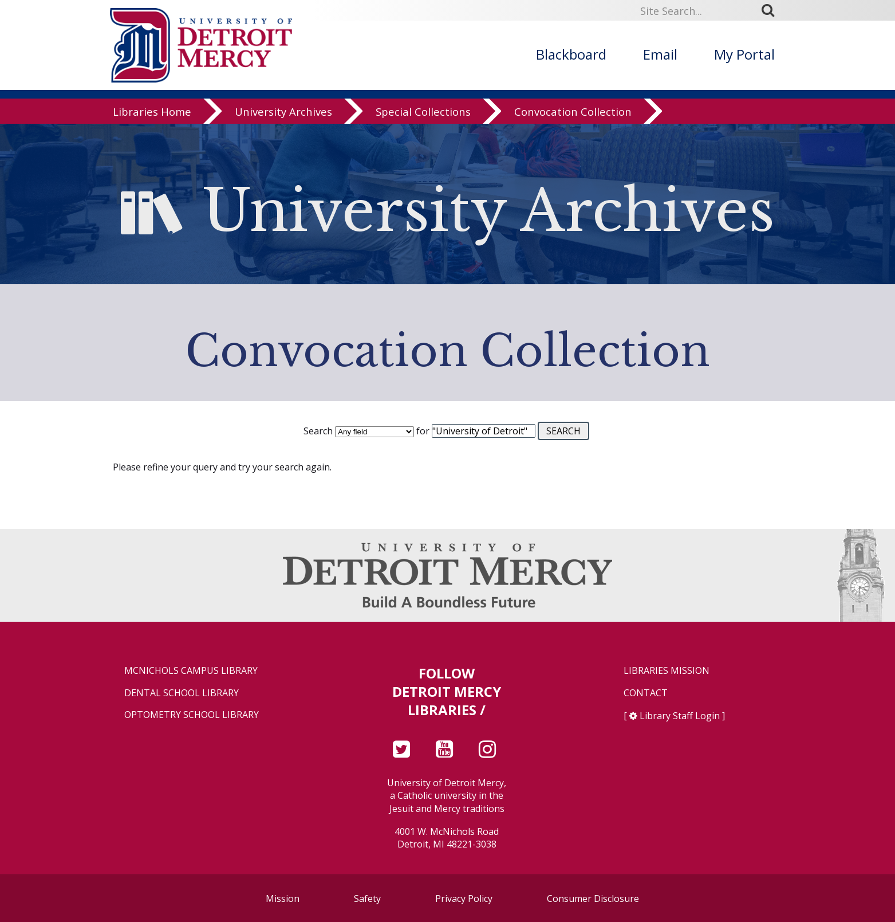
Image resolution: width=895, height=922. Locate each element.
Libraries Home (152, 111)
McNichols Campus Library (191, 670)
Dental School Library (181, 693)
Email (660, 54)
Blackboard (571, 54)
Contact (646, 693)
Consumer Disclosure (593, 898)
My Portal (744, 54)
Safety (367, 898)
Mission (282, 898)
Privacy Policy (463, 898)
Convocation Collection (573, 111)
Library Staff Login (680, 715)
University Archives (283, 111)
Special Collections (423, 111)
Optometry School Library (191, 714)
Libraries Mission (666, 670)
